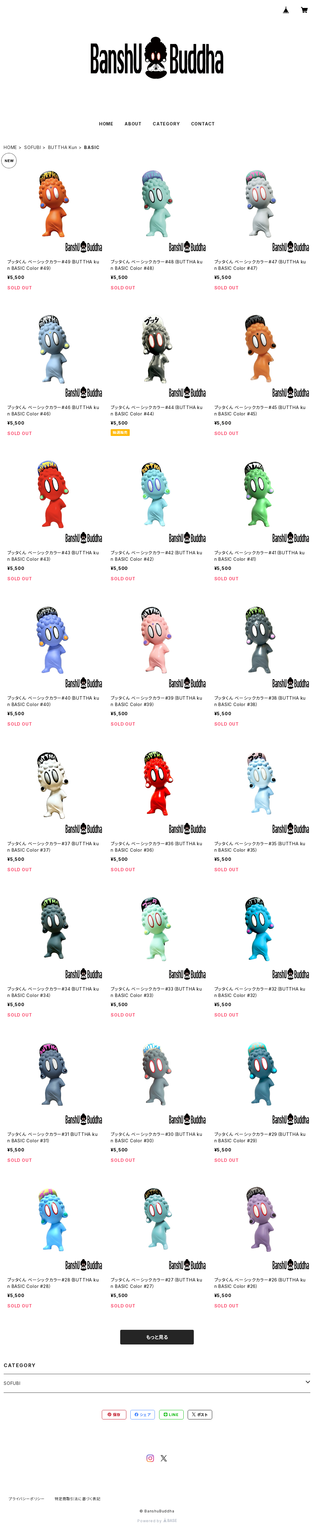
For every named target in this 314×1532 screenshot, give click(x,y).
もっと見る (157, 1337)
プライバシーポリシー (27, 1499)
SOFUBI (32, 147)
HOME (106, 123)
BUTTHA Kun (62, 147)
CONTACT (203, 123)
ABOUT (133, 123)
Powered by (157, 1521)
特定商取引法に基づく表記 (78, 1499)
